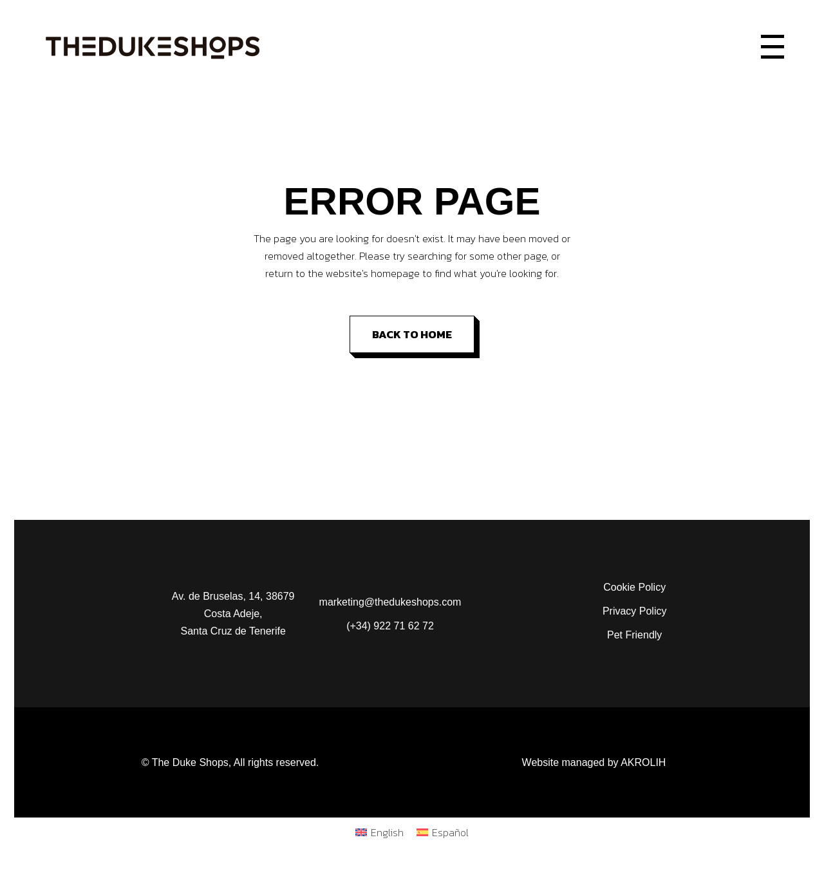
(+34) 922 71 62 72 (390, 625)
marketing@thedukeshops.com (390, 602)
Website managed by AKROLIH (594, 762)
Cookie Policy (634, 587)
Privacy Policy (635, 611)
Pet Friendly (634, 634)
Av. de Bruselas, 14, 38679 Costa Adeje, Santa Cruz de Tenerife (233, 613)
